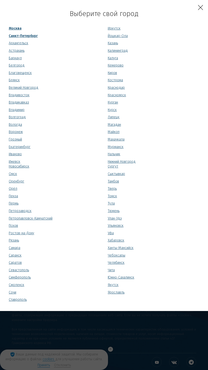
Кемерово (116, 65)
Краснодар (116, 88)
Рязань (14, 240)
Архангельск (18, 43)
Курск (112, 110)
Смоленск (16, 285)
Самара (14, 248)
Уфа (111, 233)
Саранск (15, 255)
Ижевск (14, 162)
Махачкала (116, 139)
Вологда (15, 124)
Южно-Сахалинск (121, 277)
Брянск (14, 80)
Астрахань (16, 50)
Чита (111, 270)
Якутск (113, 285)
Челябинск (116, 262)
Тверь (112, 188)
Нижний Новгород (122, 162)
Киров (112, 73)
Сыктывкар (116, 174)
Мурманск (116, 147)
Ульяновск (116, 226)
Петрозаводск (20, 211)
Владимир (16, 110)
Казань (113, 43)
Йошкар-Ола (118, 36)
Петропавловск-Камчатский (30, 218)
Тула (111, 203)
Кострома (115, 80)
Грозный (15, 139)
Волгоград (17, 117)
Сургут (113, 166)
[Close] (200, 7)
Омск (13, 174)
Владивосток (19, 95)
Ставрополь (18, 300)
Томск (112, 196)
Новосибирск (19, 166)
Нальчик (114, 154)
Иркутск (114, 28)
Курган (113, 102)
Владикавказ (19, 102)
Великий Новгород (23, 88)
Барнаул (15, 58)
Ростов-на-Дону (21, 233)
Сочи (12, 292)
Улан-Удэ (115, 218)
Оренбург (16, 181)
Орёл (13, 188)
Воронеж (16, 132)
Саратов (15, 262)
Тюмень (114, 211)
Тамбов (113, 181)
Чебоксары (116, 255)
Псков (13, 226)
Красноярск (117, 95)
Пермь (13, 203)
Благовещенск (20, 73)
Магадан (114, 124)
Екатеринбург (19, 147)
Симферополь (20, 277)
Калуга (113, 58)
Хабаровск (116, 240)
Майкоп (114, 132)
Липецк (114, 117)
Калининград (118, 50)
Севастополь (19, 270)
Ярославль (116, 292)
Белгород (16, 65)
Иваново (15, 154)
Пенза (13, 196)
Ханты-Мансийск (121, 248)
